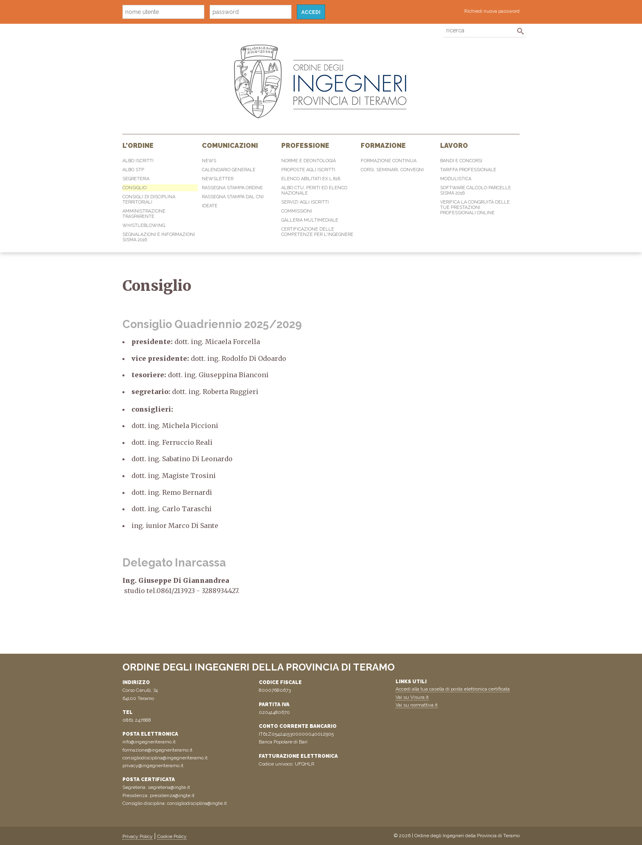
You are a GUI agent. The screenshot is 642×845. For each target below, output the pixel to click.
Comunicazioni (230, 146)
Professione (305, 146)
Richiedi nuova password (492, 11)
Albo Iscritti (138, 160)
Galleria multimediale (309, 220)
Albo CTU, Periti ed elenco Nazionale (314, 190)
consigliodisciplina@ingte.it (197, 803)
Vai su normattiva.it (417, 705)
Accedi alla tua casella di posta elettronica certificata (453, 689)
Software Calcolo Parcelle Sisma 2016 (475, 190)
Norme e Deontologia (308, 160)
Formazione (383, 146)
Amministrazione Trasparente (143, 213)
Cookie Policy (172, 836)
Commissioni (296, 211)
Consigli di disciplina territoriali (148, 199)
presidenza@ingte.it (172, 795)
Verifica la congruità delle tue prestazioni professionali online (475, 207)
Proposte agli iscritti (308, 169)
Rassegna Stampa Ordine (232, 187)
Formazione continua (388, 160)
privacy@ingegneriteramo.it (152, 765)
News (209, 160)
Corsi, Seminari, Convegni (392, 169)
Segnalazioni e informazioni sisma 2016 (158, 237)
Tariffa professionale (468, 169)
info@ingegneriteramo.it (149, 742)
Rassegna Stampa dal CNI (233, 196)
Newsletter (217, 178)
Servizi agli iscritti (305, 202)
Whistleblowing (143, 225)
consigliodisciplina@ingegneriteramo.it (165, 758)
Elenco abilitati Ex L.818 (310, 178)
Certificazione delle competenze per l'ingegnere (317, 232)
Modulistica (455, 178)
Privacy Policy (137, 836)
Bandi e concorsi (461, 160)
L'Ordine (138, 146)
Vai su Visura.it (412, 697)
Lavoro (454, 146)
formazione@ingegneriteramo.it (157, 750)
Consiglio (134, 187)
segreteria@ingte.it (169, 787)
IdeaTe (209, 205)
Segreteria (135, 178)
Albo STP (133, 169)
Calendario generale (228, 169)
